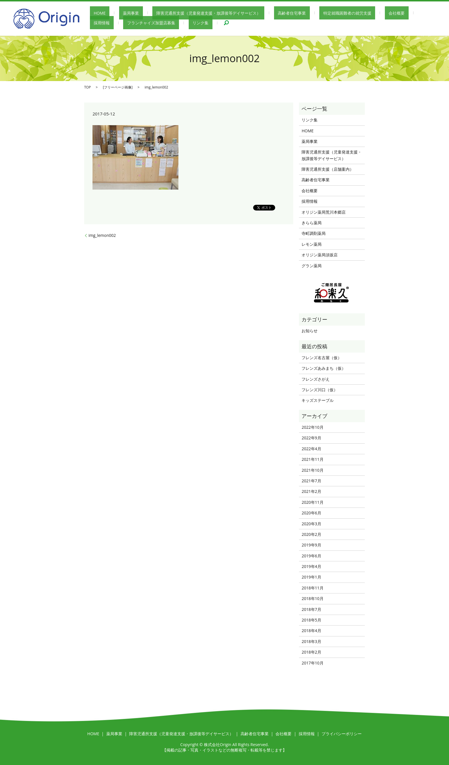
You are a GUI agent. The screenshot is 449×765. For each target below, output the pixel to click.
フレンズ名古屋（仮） (322, 357)
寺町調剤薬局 (314, 233)
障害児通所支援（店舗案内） (328, 169)
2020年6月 (311, 513)
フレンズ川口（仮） (320, 389)
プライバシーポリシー (342, 733)
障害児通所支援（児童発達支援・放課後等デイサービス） (189, 13)
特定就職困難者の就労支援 (313, 13)
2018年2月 (311, 652)
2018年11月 (312, 588)
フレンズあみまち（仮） (324, 368)
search (177, 23)
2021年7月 (311, 480)
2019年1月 (311, 577)
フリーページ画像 (117, 87)
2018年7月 (311, 609)
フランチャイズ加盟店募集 (114, 22)
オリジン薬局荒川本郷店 (324, 212)
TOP (87, 87)
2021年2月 (311, 491)
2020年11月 (312, 502)
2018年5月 (311, 620)
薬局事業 (119, 13)
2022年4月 (311, 448)
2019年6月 (311, 555)
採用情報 (380, 13)
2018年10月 (312, 598)
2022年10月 (312, 427)
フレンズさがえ (316, 379)
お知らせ (310, 330)
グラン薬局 (312, 265)
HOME (96, 13)
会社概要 (354, 13)
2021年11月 (312, 459)
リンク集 (155, 22)
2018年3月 (311, 641)
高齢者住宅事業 (265, 13)
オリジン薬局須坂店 (320, 254)
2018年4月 (311, 630)
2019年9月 (311, 545)
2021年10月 (312, 470)
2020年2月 (311, 534)
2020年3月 (311, 523)
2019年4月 (311, 566)
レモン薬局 (312, 244)
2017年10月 (312, 663)
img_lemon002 (102, 235)
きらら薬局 (312, 222)
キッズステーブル (318, 400)
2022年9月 (311, 437)
